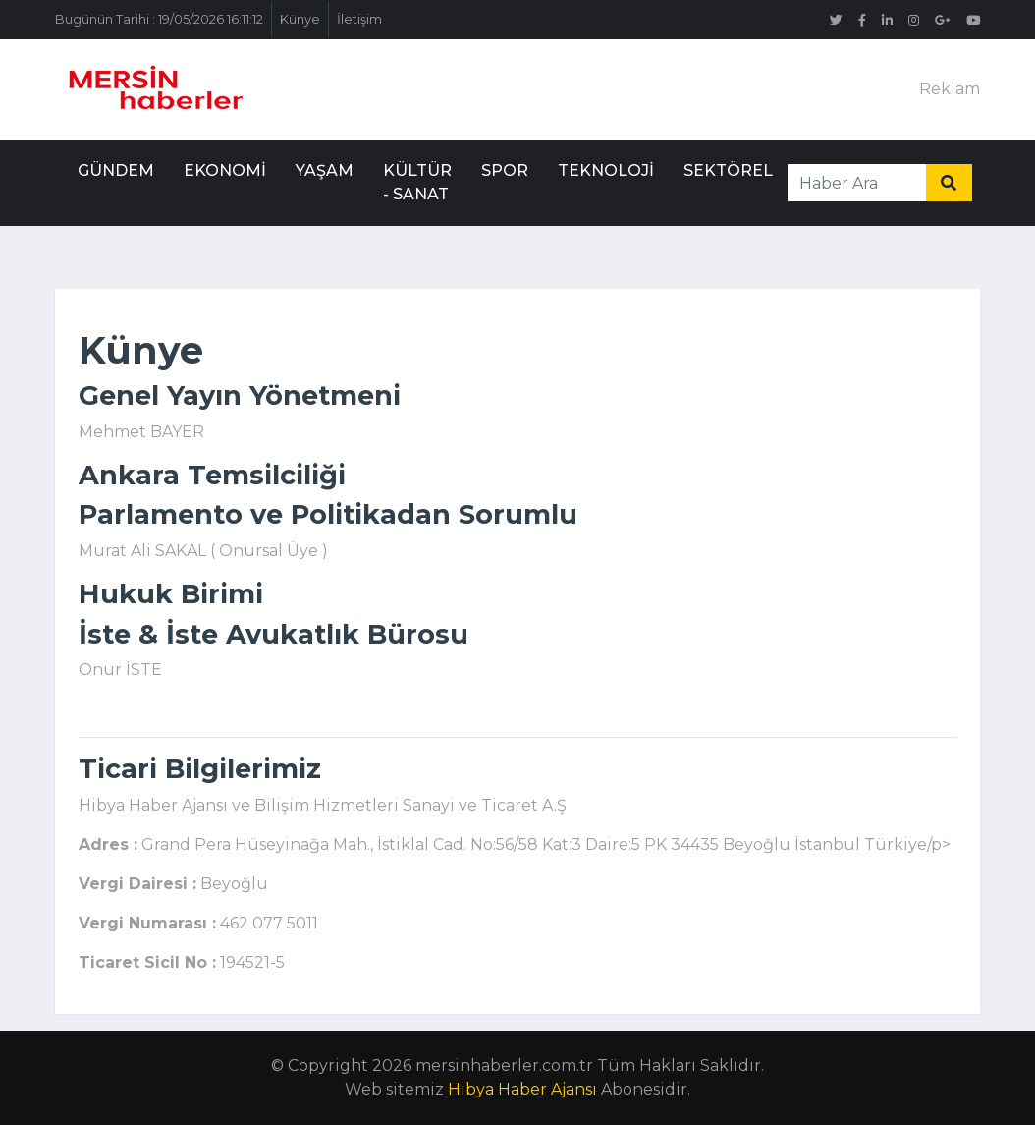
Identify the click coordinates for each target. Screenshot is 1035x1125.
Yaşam (325, 170)
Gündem (116, 170)
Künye (300, 19)
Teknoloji (606, 170)
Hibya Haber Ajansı (522, 1089)
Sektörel (728, 170)
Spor (504, 170)
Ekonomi (225, 170)
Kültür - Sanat (417, 182)
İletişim (359, 19)
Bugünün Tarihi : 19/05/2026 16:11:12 (159, 19)
